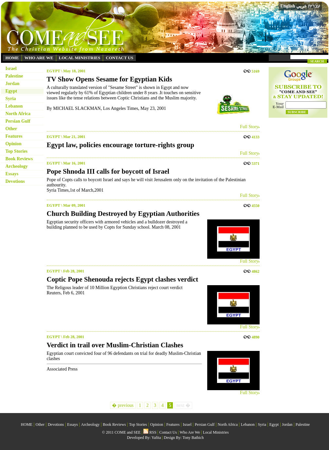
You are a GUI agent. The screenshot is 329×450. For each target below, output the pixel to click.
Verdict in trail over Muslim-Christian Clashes (115, 345)
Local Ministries (216, 432)
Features (14, 136)
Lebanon (14, 106)
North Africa (18, 113)
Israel (11, 68)
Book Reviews (19, 158)
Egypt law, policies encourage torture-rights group (120, 145)
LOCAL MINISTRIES (80, 57)
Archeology (17, 166)
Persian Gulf (18, 121)
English (287, 6)
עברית (314, 6)
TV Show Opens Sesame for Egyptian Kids (109, 79)
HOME (12, 57)
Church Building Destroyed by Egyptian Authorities (123, 213)
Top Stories (17, 151)
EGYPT (53, 71)
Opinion (14, 143)
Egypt (11, 91)
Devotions (15, 181)
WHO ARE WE (39, 57)
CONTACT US (119, 57)
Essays (12, 173)
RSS (149, 432)
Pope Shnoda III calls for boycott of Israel (108, 171)
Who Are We (190, 432)
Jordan (13, 83)
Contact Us (168, 432)
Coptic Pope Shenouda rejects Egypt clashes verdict (122, 279)
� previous (123, 405)
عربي (301, 6)
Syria (11, 98)
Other (11, 128)
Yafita (156, 437)
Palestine (14, 76)
